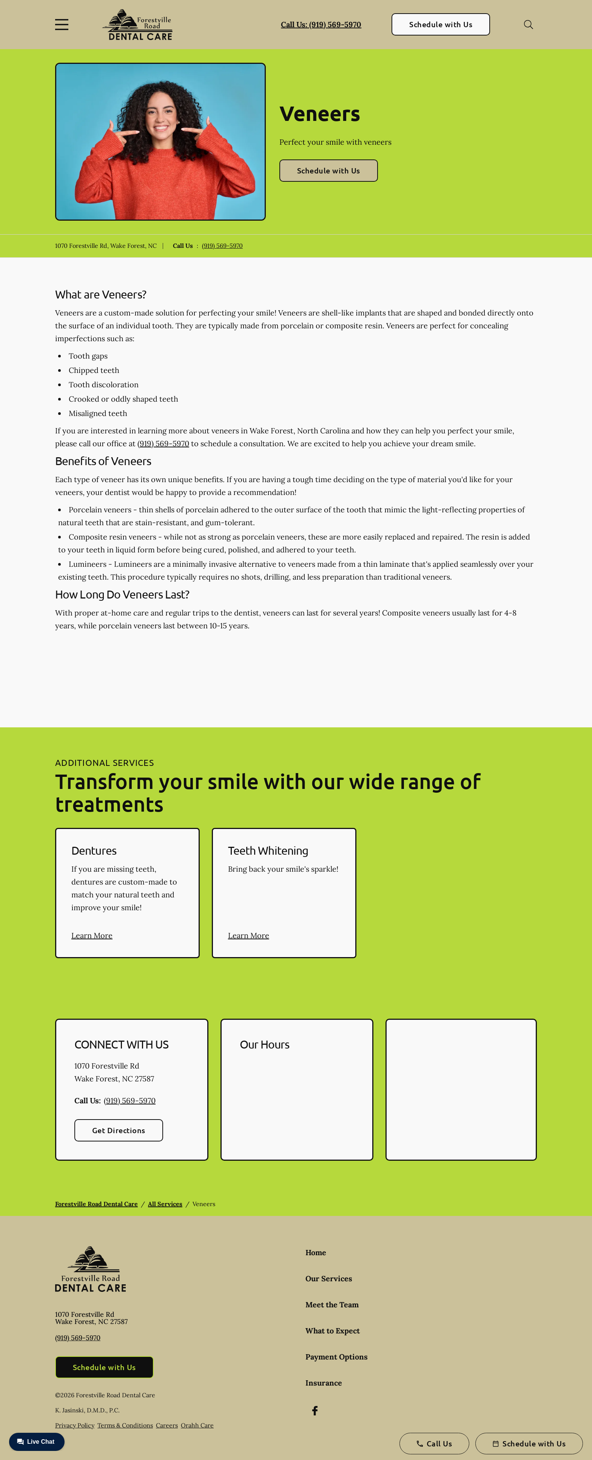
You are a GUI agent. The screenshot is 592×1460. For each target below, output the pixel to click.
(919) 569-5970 (222, 245)
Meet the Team (332, 1304)
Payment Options (336, 1356)
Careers (167, 1425)
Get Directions (118, 1130)
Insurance (323, 1382)
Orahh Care (197, 1425)
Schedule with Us (440, 24)
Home (315, 1252)
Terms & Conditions (125, 1425)
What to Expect (332, 1330)
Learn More (92, 935)
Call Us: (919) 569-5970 (321, 24)
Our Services (328, 1278)
